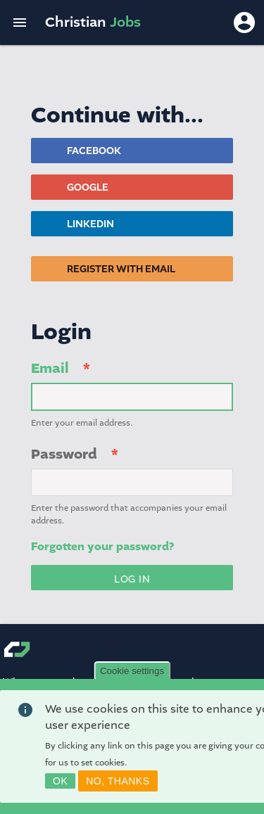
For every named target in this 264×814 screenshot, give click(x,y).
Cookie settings (132, 671)
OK (60, 781)
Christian (93, 22)
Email (50, 368)
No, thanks (117, 781)
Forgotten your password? (102, 546)
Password (64, 454)
